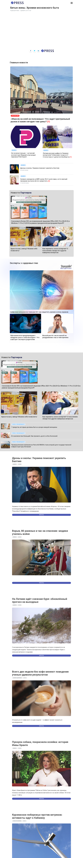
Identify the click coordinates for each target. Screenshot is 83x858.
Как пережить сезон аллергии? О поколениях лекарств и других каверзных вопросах (55, 250)
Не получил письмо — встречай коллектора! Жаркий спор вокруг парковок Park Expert (23, 155)
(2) (49, 181)
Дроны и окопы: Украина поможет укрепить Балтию (39, 168)
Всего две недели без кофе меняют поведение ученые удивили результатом (40, 673)
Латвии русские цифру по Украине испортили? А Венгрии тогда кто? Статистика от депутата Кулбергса (56, 155)
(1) (48, 121)
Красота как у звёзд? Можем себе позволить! (19, 417)
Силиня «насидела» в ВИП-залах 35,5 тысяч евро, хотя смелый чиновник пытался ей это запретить (43, 180)
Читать (41, 514)
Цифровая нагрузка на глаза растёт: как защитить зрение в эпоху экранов (39, 312)
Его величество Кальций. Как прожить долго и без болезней (34, 436)
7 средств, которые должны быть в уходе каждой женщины (34, 427)
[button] (71, 3)
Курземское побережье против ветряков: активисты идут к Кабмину (37, 816)
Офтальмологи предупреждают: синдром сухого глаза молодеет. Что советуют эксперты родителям (24, 337)
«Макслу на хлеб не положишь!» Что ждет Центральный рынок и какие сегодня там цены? (40, 120)
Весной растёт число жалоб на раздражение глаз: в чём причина (55, 336)
